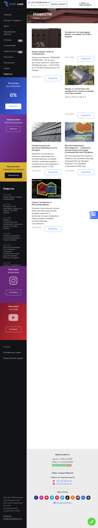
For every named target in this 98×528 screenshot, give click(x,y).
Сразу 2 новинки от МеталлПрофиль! (42, 203)
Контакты (8, 57)
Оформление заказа (13, 358)
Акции (7, 68)
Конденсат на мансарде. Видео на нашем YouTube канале (12, 209)
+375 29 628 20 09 (39, 2)
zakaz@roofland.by (64, 503)
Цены (6, 26)
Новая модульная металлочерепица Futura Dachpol (11, 238)
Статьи (6, 347)
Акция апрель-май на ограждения (12, 198)
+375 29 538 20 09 (64, 484)
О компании (10, 45)
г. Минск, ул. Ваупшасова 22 (85, 4)
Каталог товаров (12, 20)
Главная (7, 15)
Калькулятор (13, 175)
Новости (8, 74)
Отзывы (7, 40)
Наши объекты (11, 51)
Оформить (13, 106)
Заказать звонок (59, 4)
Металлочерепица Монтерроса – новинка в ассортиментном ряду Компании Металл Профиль (11, 252)
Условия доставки (12, 352)
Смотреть (13, 292)
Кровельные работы (10, 33)
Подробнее (53, 78)
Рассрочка (9, 63)
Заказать (13, 129)
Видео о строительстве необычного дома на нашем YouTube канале (13, 224)
